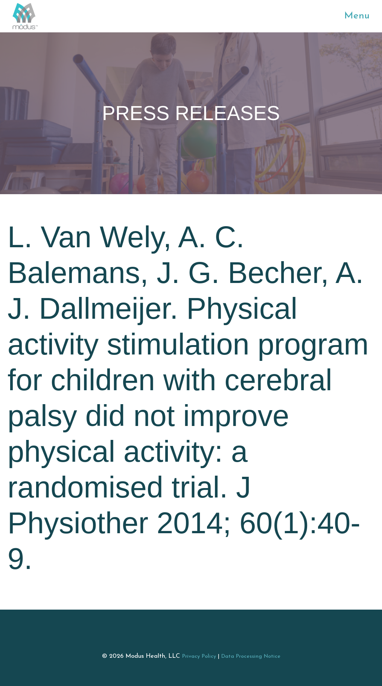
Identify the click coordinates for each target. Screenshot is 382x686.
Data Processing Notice (250, 656)
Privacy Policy (199, 656)
